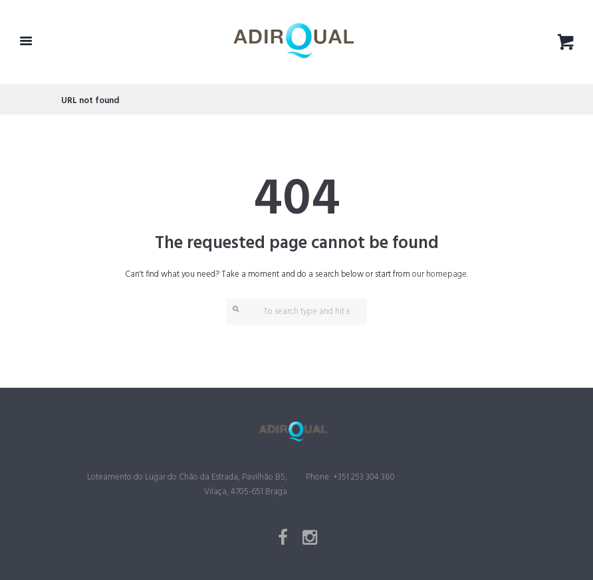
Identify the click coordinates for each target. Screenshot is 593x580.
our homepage (439, 274)
